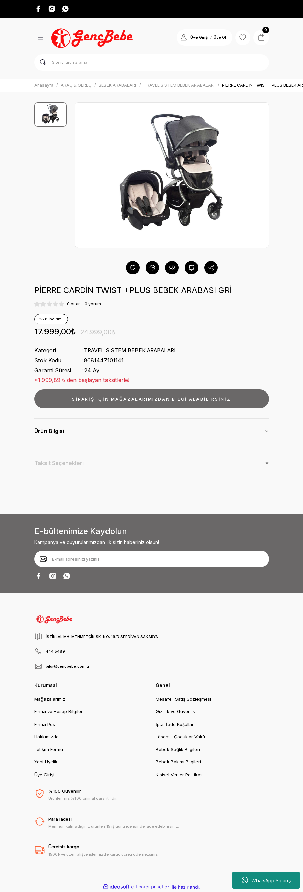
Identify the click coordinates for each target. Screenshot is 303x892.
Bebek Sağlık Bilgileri (178, 749)
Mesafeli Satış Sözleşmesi (183, 699)
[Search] (151, 63)
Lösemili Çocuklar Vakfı (180, 737)
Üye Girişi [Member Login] (198, 38)
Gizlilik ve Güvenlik (175, 711)
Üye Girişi (44, 775)
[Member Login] (182, 38)
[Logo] (93, 38)
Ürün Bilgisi (49, 431)
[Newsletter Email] (151, 559)
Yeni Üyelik (45, 762)
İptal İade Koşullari (175, 724)
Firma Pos (44, 724)
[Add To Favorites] (133, 268)
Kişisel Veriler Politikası (180, 775)
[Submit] (43, 559)
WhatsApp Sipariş (266, 880)
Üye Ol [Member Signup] (218, 38)
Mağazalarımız (49, 699)
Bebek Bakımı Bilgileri (178, 762)
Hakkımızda (46, 737)
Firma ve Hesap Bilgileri (59, 711)
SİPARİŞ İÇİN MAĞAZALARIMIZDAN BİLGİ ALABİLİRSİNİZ (151, 399)
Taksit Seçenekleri (59, 463)
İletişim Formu (48, 749)
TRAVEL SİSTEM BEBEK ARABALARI (132, 350)
